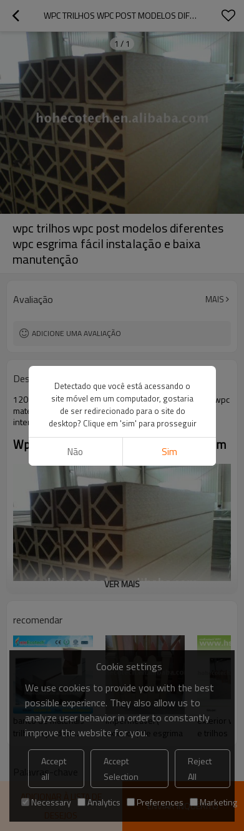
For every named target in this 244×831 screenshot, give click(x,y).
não (75, 451)
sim (169, 451)
